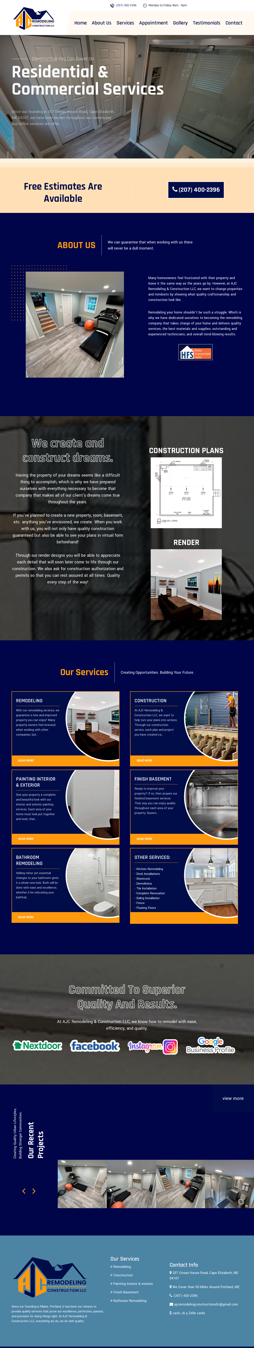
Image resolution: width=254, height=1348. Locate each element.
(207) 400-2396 (126, 5)
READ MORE (26, 760)
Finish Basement (124, 1292)
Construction (121, 1275)
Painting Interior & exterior (131, 1283)
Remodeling (120, 1266)
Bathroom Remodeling (128, 1300)
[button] (24, 1192)
